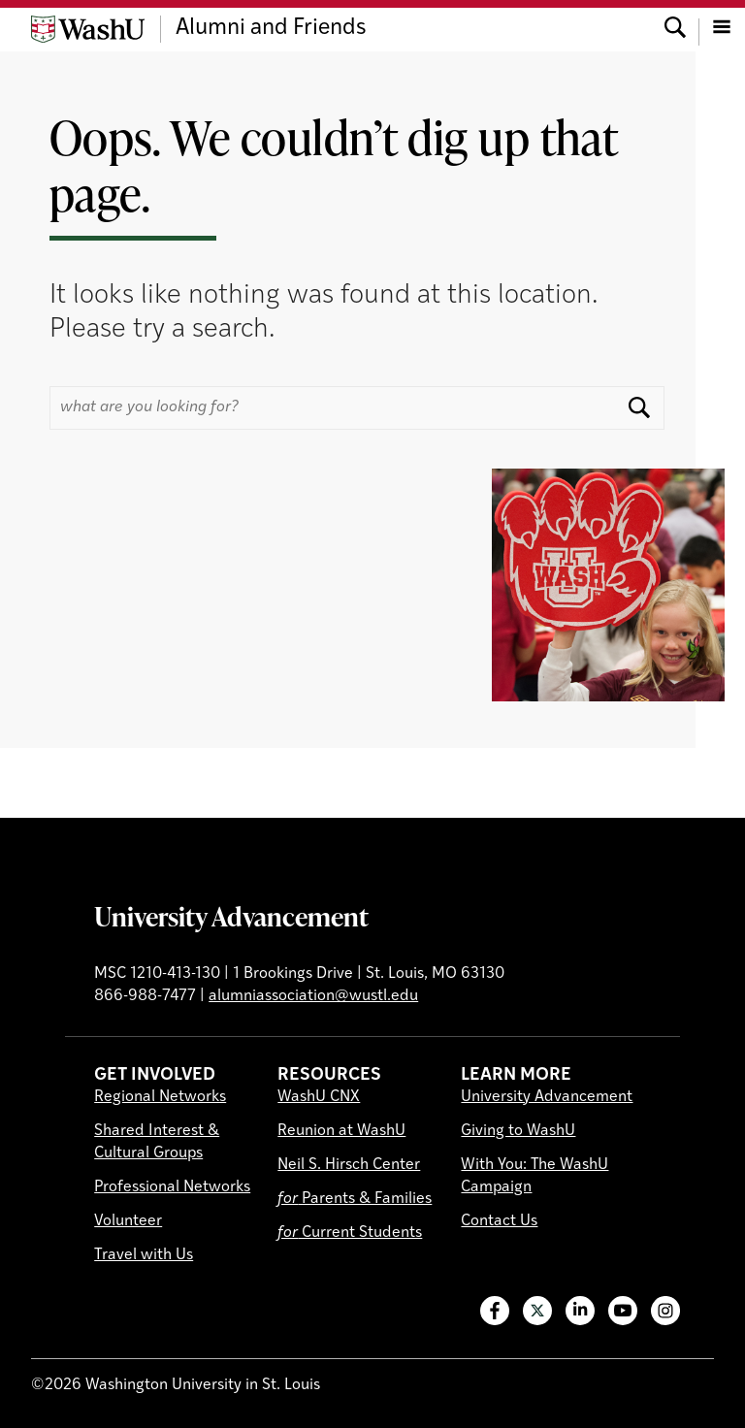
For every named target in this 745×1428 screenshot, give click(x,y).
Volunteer (128, 1221)
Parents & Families (354, 1199)
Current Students (349, 1233)
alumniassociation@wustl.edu (313, 996)
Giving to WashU (518, 1131)
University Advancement (231, 915)
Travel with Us (143, 1255)
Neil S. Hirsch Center (348, 1165)
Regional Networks (160, 1097)
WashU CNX (318, 1097)
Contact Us (499, 1221)
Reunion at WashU (341, 1131)
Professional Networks (172, 1187)
